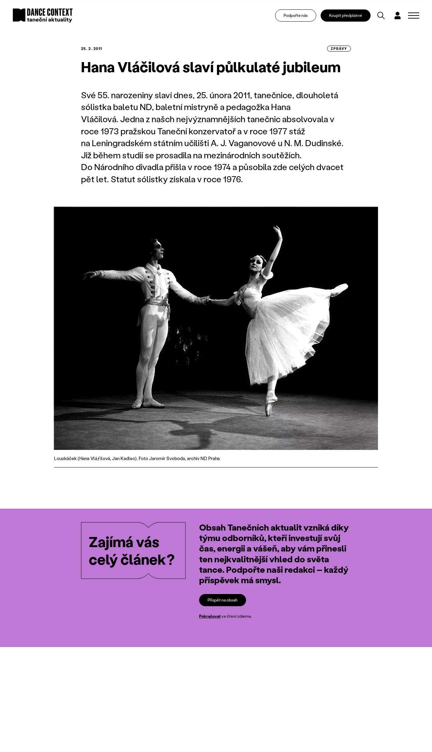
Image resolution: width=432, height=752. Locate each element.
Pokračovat (210, 616)
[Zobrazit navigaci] (413, 15)
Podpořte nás (296, 15)
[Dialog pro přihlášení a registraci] (398, 15)
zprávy (339, 48)
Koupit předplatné (345, 15)
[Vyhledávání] (381, 15)
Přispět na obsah (223, 599)
